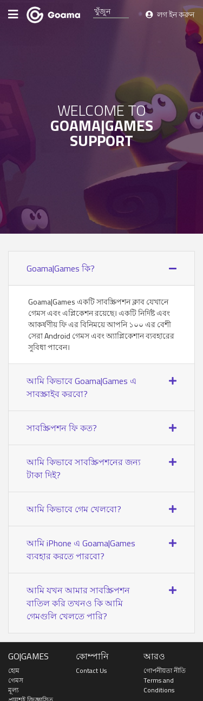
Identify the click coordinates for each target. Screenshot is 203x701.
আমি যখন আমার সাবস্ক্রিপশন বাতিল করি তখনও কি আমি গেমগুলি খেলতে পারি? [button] (78, 603)
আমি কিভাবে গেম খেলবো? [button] (74, 508)
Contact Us (91, 670)
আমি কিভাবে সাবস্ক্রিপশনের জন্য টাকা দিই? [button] (84, 468)
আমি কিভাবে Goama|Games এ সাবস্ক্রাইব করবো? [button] (81, 387)
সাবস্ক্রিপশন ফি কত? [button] (62, 427)
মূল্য (13, 690)
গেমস (15, 680)
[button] (173, 268)
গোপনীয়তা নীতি (164, 670)
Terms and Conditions (158, 685)
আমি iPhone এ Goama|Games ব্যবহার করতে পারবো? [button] (81, 550)
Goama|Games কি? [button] (61, 268)
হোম (13, 670)
